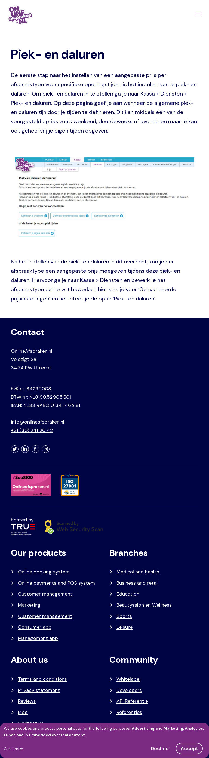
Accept (189, 748)
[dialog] (104, 740)
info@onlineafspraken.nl (37, 422)
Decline (160, 748)
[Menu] (197, 15)
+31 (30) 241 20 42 (32, 430)
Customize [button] (13, 748)
